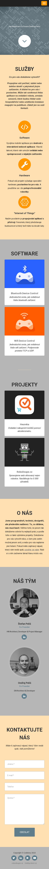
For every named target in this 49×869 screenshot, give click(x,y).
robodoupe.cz (17, 863)
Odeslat (24, 832)
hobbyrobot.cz (31, 863)
